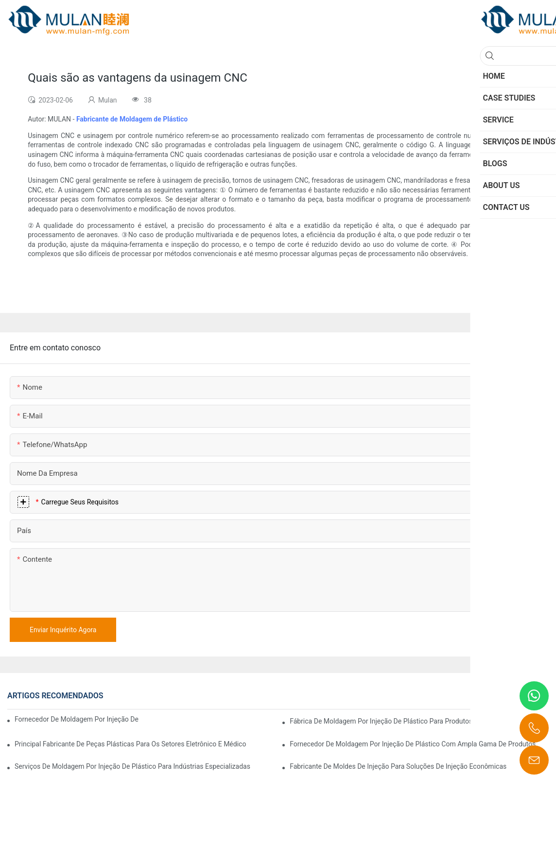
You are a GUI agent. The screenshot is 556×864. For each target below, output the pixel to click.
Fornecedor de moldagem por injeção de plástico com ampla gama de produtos (413, 744)
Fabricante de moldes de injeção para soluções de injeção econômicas (398, 766)
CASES (507, 695)
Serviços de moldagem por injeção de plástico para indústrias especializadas (132, 766)
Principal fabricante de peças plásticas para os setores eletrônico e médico (130, 744)
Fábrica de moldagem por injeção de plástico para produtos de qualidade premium (416, 721)
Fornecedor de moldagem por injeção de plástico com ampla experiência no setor (77, 719)
